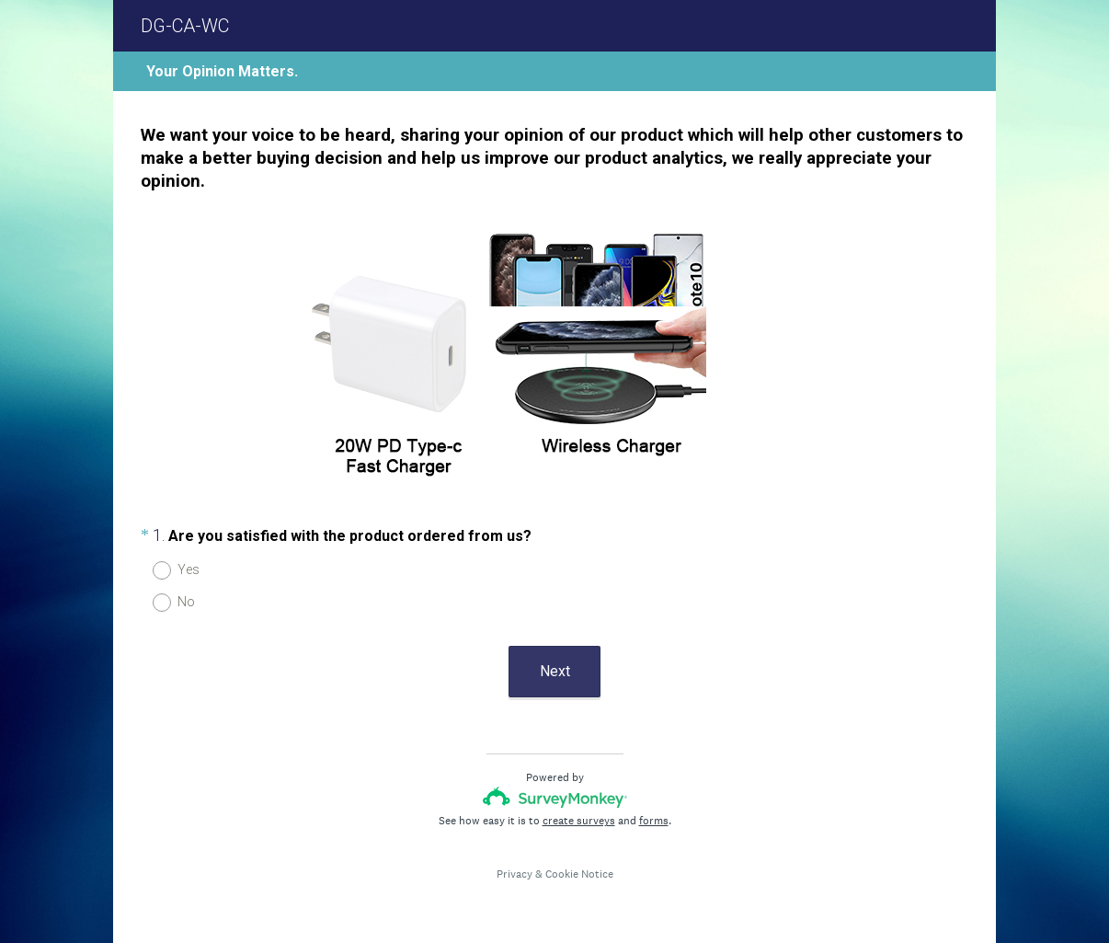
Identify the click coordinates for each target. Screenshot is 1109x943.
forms (654, 820)
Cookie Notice (579, 874)
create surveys (579, 820)
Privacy (514, 874)
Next (555, 671)
